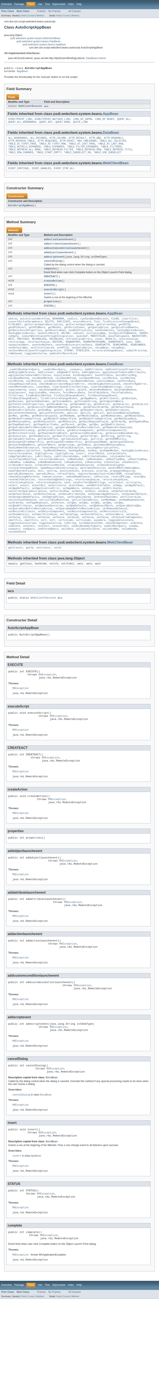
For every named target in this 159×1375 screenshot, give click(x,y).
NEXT (11, 351)
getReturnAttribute (51, 453)
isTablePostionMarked (49, 493)
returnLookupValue (87, 510)
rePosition (101, 506)
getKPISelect (17, 338)
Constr (31, 15)
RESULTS (110, 351)
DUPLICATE (63, 331)
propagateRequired (122, 500)
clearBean (42, 404)
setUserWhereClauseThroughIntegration (34, 364)
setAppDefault (133, 516)
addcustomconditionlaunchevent (65, 254)
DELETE (49, 331)
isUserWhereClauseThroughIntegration (47, 347)
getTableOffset (48, 463)
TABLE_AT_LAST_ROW (110, 147)
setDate (77, 523)
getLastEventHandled (22, 433)
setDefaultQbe (17, 361)
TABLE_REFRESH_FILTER (58, 153)
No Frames (54, 11)
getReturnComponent (80, 453)
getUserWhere (46, 470)
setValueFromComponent (126, 553)
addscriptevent (54, 263)
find (96, 331)
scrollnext (115, 513)
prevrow (101, 500)
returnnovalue (128, 351)
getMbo (12, 437)
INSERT (143, 344)
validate (67, 566)
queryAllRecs (45, 503)
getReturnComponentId (111, 453)
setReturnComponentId (81, 546)
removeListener (52, 506)
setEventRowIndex (105, 529)
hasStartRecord (48, 344)
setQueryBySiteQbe (128, 539)
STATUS (48, 314)
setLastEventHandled (22, 533)
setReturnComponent (51, 546)
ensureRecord (82, 331)
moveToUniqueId (118, 347)
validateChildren (88, 566)
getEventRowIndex (65, 430)
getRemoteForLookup (21, 453)
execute (54, 410)
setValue (14, 553)
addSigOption (90, 387)
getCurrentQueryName (80, 334)
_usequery (75, 384)
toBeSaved (15, 367)
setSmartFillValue (44, 549)
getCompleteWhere (111, 420)
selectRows (76, 516)
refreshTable (66, 503)
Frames (41, 11)
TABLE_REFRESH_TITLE (118, 153)
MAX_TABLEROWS (86, 144)
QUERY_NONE (62, 124)
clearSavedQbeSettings (106, 404)
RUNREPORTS (115, 354)
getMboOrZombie (87, 437)
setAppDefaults (18, 520)
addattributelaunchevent (61, 249)
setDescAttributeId (71, 526)
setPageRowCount (37, 536)
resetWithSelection (21, 510)
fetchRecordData (74, 410)
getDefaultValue (122, 427)
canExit (72, 328)
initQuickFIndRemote (122, 344)
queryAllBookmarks (20, 503)
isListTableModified (22, 486)
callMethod (109, 394)
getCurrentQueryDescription (43, 334)
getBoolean (129, 417)
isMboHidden (75, 486)
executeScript (53, 297)
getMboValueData (125, 440)
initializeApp (95, 344)
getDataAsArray (57, 423)
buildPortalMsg (126, 390)
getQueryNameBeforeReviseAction (77, 450)
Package (19, 4)
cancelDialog (52, 267)
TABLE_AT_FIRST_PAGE (22, 147)
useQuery (29, 566)
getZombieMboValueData (109, 470)
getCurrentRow (106, 334)
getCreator (15, 586)
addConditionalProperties (123, 384)
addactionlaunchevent (58, 245)
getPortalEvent (74, 338)
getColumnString (86, 420)
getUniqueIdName (96, 467)
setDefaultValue (19, 526)
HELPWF (65, 344)
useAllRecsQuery (115, 563)
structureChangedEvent (107, 364)
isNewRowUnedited (49, 490)
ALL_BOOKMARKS (17, 140)
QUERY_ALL (123, 121)
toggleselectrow (50, 559)
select (12, 516)
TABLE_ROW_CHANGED (20, 157)
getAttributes (109, 417)
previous (88, 500)
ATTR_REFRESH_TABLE (21, 144)
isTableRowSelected (80, 493)
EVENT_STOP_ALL (64, 173)
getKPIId (124, 334)
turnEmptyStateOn (90, 559)
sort (43, 556)
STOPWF (68, 364)
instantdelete (116, 480)
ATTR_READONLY (113, 140)
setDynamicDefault (134, 526)
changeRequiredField (22, 400)
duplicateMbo (38, 410)
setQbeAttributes (20, 539)
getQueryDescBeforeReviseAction (30, 450)
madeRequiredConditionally (59, 496)
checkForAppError (135, 400)
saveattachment (18, 357)
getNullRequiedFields (93, 443)
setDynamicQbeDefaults (23, 529)
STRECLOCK (82, 364)
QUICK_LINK (80, 124)
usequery (14, 566)
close (128, 404)
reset (98, 351)
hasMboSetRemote (55, 476)
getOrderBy (118, 443)
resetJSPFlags (120, 506)
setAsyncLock (90, 520)
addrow (12, 328)
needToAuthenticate (21, 500)
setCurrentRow (59, 523)
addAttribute (93, 384)
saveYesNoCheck (42, 357)
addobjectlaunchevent (58, 258)
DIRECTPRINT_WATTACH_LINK (52, 121)
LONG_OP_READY (104, 121)
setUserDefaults (91, 549)
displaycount (17, 410)
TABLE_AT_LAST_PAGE (82, 147)
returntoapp (16, 354)
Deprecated (58, 4)
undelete (136, 559)
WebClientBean (116, 168)
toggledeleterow (35, 367)
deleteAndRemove (100, 407)
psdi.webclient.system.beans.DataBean (38, 41)
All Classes (74, 11)
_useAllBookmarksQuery (23, 384)
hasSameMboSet (109, 476)
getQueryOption (98, 338)
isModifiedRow (114, 486)
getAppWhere (88, 417)
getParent (68, 447)
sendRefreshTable (98, 516)
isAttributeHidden (66, 483)
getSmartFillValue (64, 460)
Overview (6, 4)
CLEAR (115, 328)
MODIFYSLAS (98, 347)
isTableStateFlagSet (110, 493)
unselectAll (60, 563)
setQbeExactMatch (101, 539)
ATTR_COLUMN (57, 140)
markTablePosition (92, 496)
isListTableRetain (51, 486)
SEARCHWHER (137, 357)
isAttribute (43, 483)
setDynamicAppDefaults (103, 526)
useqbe (133, 563)
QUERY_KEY (45, 124)
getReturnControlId (21, 457)
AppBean (22, 72)
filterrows (15, 414)
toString (70, 559)
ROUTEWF (57, 354)
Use (40, 4)
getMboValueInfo (44, 443)
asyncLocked (62, 390)
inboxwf (78, 344)
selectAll (38, 516)
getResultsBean (55, 341)
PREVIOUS (23, 351)
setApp (117, 516)
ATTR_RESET (67, 144)
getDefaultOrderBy (95, 427)
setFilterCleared (42, 361)
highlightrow (43, 480)
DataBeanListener (96, 58)
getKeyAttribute (91, 430)
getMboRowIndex (111, 437)
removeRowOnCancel (78, 506)
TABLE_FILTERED (111, 150)
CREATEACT (50, 284)
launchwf (82, 347)
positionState (69, 500)
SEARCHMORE (120, 357)
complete (50, 275)
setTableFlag (68, 549)
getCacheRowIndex (37, 420)
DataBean (111, 135)
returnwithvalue (38, 354)
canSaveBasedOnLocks (94, 328)
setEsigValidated (79, 529)
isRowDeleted (73, 490)
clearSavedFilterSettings (70, 404)
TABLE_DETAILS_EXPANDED (24, 150)
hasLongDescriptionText (102, 473)
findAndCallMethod (38, 414)
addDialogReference (21, 387)
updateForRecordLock (63, 367)
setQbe (71, 536)
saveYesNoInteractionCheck (73, 357)
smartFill (15, 556)
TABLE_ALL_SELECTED (113, 144)
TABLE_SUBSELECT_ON (77, 157)
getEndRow (44, 430)
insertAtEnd (96, 480)
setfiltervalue (130, 529)
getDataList (102, 423)
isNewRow (14, 490)
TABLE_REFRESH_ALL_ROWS (24, 153)
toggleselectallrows (22, 559)
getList (72, 433)
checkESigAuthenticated (104, 400)
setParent (57, 536)
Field (23, 15)
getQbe (81, 447)
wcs (46, 107)
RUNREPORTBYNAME (94, 354)
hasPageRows (77, 476)
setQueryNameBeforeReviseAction (77, 543)
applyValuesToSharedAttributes (123, 387)
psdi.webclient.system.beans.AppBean (44, 44)
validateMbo (110, 566)
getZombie (84, 470)
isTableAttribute (20, 493)
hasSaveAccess (104, 341)
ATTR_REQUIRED (47, 144)
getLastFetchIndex (51, 433)
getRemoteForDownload (117, 450)
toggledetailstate (120, 556)
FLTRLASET (15, 334)
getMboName (67, 437)
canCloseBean (105, 397)
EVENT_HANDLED (41, 173)
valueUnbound (17, 569)
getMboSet (54, 338)
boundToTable (104, 390)
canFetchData (126, 397)
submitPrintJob (136, 364)
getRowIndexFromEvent (52, 457)
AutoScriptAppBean (20, 210)
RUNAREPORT (73, 354)
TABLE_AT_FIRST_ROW (52, 147)
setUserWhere (114, 549)
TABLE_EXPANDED (54, 150)
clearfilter (130, 328)
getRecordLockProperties (25, 341)
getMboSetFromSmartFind (24, 440)
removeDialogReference (23, 506)
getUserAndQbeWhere (21, 470)
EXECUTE (49, 293)
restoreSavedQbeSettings (54, 510)
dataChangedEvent (51, 407)
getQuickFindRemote (124, 338)
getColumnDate (61, 420)
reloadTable (132, 503)
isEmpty (13, 347)
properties (51, 310)
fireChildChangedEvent (69, 414)
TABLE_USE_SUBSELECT (108, 157)
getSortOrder (89, 460)
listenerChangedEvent (23, 496)
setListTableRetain (85, 533)
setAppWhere (71, 520)
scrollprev (133, 513)
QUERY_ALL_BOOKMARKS (22, 124)
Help (79, 4)
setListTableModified (54, 533)
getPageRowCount (19, 447)
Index (71, 4)
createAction (52, 288)
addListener (46, 387)
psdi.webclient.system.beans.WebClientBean (35, 38)
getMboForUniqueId (44, 437)
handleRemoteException (23, 473)
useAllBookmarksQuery (86, 563)
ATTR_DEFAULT (77, 140)
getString (107, 460)
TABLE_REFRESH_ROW (88, 153)
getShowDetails (39, 460)
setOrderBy (15, 536)
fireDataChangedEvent (102, 414)
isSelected (111, 490)
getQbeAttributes (113, 447)
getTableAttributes (21, 463)
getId (29, 586)
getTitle (96, 463)
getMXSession (67, 443)
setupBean (101, 361)
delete (70, 407)
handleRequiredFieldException (62, 473)
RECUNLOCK (56, 351)
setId (57, 586)
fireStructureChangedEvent (120, 331)
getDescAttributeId (21, 430)
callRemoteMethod (55, 397)
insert (48, 302)
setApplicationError (46, 520)
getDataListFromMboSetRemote (47, 427)
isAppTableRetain (20, 483)
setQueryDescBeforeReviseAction (30, 543)
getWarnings (66, 470)
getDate (75, 427)
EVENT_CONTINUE (18, 173)
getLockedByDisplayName (123, 433)
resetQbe (139, 506)
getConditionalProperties (26, 423)
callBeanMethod (18, 394)
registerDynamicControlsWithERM (99, 503)
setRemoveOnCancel (115, 543)
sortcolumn (65, 556)
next (40, 500)
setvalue (132, 549)
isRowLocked (93, 490)
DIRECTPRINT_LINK (20, 121)
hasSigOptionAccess (130, 341)
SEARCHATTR (102, 357)
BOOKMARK (58, 328)
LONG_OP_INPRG (82, 121)
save (129, 354)
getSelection (17, 460)
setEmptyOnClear (53, 529)
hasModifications (80, 341)
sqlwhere (99, 556)
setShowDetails (18, 549)
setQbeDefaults (76, 539)
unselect (29, 563)
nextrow (52, 500)
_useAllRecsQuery (54, 384)
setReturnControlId (113, 546)
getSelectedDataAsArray (86, 457)
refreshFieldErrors (79, 351)
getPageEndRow (138, 443)
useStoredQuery (48, 566)
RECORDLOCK (39, 351)
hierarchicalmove (20, 480)
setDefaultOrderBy (123, 523)
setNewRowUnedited (131, 533)
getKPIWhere (37, 338)
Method (40, 15)
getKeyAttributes (117, 430)
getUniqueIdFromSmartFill (26, 467)
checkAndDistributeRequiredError (62, 400)
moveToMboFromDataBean (123, 496)
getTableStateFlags (74, 463)
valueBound (129, 566)
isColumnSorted (120, 483)
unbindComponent (116, 559)
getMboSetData (133, 437)
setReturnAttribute (21, 546)
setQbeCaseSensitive (49, 539)
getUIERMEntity (115, 463)
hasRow (92, 476)
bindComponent (82, 390)
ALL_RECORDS (38, 140)
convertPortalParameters (25, 331)
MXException (47, 715)
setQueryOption (82, 361)
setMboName (108, 533)
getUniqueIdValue (121, 467)
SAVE (138, 354)
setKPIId (63, 361)
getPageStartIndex (45, 447)
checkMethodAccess (20, 404)
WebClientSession (30, 107)
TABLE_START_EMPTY (48, 157)
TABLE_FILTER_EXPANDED (82, 150)
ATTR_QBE (95, 140)
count (32, 407)
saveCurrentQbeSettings (89, 513)
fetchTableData (98, 410)
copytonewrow (17, 407)
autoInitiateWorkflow (34, 328)
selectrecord (57, 516)
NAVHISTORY (139, 347)
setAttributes (112, 520)
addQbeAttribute (68, 387)
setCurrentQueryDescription (27, 523)
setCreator (43, 586)
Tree (47, 4)
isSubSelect (130, 490)
